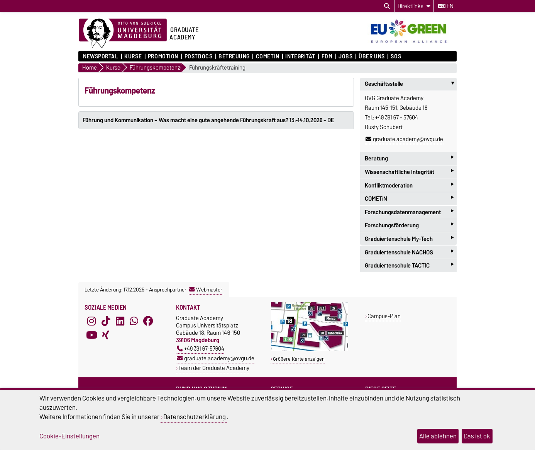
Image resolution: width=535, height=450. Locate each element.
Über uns (371, 56)
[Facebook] (148, 321)
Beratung (409, 158)
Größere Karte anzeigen (299, 359)
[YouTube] (91, 335)
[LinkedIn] (120, 321)
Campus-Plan (384, 316)
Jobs (345, 56)
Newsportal (101, 56)
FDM (327, 56)
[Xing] (106, 335)
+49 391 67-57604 (200, 348)
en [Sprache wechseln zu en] (446, 6)
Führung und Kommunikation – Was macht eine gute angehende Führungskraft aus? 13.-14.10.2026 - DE (208, 120)
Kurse (133, 56)
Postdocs (198, 56)
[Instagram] (91, 321)
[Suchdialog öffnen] (387, 6)
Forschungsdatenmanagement (409, 212)
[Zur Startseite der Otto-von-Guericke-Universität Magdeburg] (122, 33)
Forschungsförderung (409, 225)
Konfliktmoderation (409, 185)
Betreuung (234, 56)
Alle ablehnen (438, 436)
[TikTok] (106, 321)
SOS (396, 56)
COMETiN (267, 56)
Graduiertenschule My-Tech (409, 238)
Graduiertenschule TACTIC (409, 265)
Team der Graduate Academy (213, 368)
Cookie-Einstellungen (69, 436)
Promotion (163, 56)
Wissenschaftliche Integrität (409, 171)
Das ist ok (477, 436)
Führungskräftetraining (217, 67)
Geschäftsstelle (411, 84)
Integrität (300, 56)
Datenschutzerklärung (194, 416)
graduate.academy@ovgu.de (404, 139)
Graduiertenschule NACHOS (409, 252)
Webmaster (205, 289)
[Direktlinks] (413, 6)
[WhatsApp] (134, 321)
